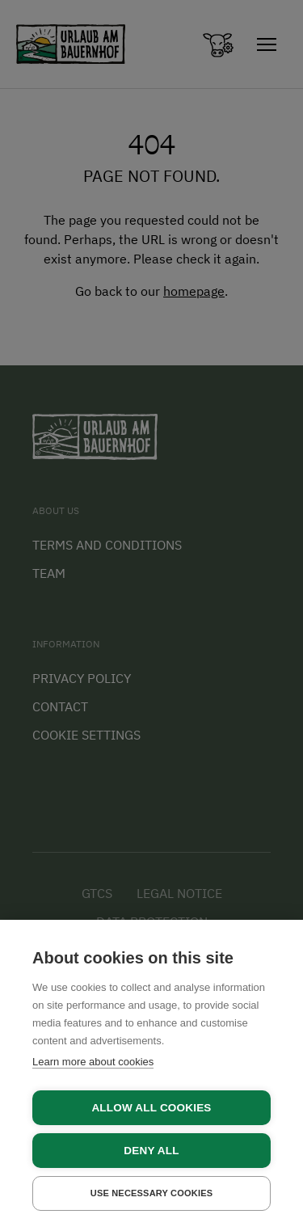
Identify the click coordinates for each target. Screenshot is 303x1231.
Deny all (151, 1151)
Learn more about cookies (93, 1062)
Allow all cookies (151, 1108)
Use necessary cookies (151, 1193)
